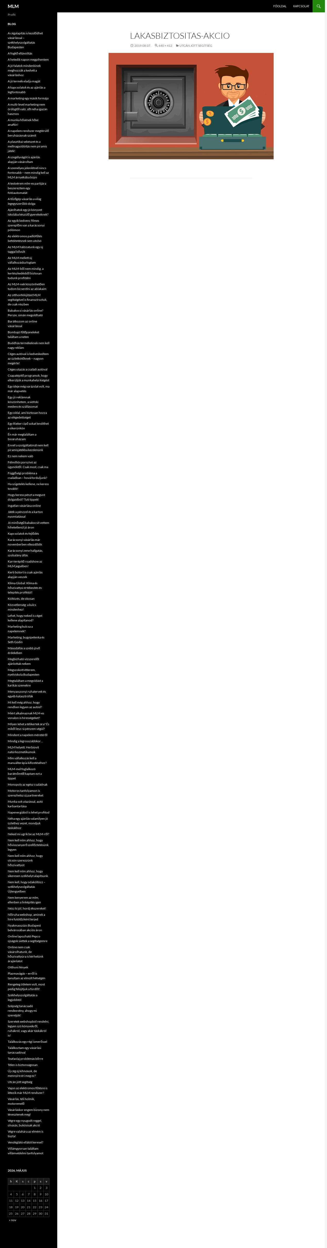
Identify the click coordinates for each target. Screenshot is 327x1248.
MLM (13, 6)
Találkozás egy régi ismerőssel (27, 1042)
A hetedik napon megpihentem (28, 59)
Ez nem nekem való (20, 456)
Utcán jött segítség (195, 46)
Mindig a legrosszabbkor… (25, 741)
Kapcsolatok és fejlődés (23, 533)
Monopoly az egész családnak (27, 784)
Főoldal (280, 6)
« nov (12, 1220)
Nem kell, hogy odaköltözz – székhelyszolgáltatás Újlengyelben (26, 886)
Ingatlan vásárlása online (24, 506)
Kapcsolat (301, 6)
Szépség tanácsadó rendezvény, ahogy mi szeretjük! (22, 1010)
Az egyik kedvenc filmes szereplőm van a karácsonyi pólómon (26, 225)
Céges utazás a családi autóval (27, 369)
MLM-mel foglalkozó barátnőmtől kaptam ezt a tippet (25, 773)
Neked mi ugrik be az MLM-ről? (28, 834)
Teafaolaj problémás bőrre (25, 1059)
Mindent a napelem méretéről (27, 735)
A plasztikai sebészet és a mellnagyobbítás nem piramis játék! (27, 146)
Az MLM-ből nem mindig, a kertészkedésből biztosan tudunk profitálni (26, 273)
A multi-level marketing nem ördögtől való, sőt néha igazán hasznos (27, 109)
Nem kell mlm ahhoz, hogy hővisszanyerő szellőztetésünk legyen (28, 844)
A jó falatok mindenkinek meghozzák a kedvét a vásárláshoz (24, 70)
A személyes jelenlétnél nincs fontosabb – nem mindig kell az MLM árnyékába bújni (28, 172)
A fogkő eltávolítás (20, 53)
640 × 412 (165, 46)
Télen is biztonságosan (23, 1065)
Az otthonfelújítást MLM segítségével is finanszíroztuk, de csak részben (27, 299)
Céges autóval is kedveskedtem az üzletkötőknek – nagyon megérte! (28, 358)
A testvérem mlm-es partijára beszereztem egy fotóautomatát (27, 188)
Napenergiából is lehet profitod (29, 812)
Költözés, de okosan (21, 599)
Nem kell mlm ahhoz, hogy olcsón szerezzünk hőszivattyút (25, 860)
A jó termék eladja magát (24, 81)
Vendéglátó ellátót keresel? (25, 1142)
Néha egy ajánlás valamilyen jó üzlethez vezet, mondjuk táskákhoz (28, 823)
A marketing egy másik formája (28, 98)
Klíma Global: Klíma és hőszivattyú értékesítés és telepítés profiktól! (25, 587)
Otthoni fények (18, 967)
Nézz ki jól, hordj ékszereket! (27, 908)
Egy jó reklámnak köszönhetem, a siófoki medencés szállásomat (23, 401)
